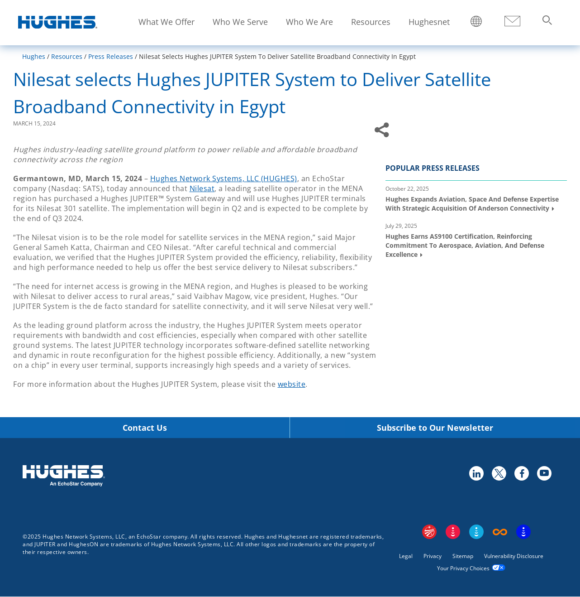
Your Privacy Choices (463, 568)
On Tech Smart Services (523, 532)
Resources (370, 21)
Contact (512, 21)
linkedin (476, 473)
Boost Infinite (500, 532)
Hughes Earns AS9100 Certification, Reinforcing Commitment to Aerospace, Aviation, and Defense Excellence (464, 245)
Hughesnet (429, 21)
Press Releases (110, 56)
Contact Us (145, 428)
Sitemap (462, 556)
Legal (406, 556)
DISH (453, 532)
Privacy (432, 556)
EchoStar (429, 532)
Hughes (33, 56)
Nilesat (202, 188)
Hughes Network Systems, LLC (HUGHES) (223, 178)
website (292, 384)
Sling (476, 532)
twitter (498, 473)
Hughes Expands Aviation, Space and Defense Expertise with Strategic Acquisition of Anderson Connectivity (472, 203)
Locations (476, 22)
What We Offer (166, 21)
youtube (544, 473)
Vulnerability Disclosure (513, 556)
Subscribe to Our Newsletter (435, 428)
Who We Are (309, 21)
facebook (521, 473)
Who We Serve (240, 21)
